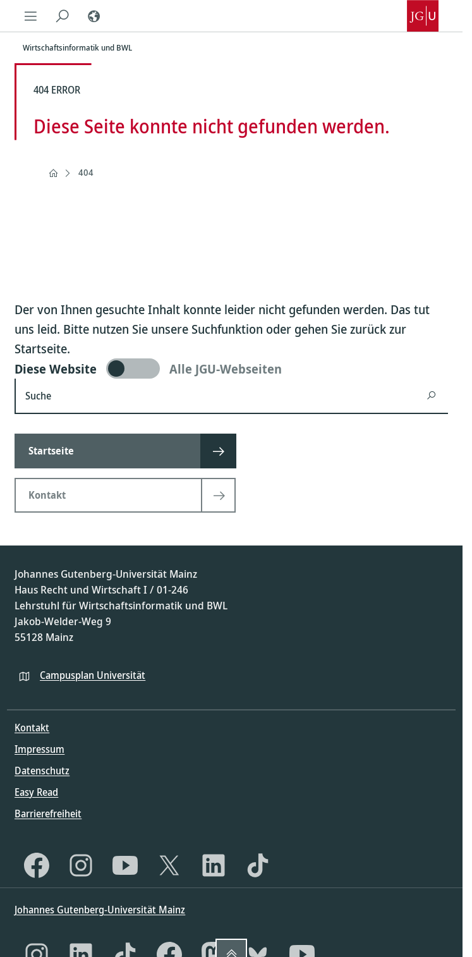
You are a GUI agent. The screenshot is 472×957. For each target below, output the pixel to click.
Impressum (39, 749)
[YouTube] (125, 865)
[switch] (231, 368)
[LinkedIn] (213, 865)
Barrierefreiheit (48, 813)
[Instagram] (81, 865)
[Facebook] (36, 865)
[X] (169, 865)
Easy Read (36, 792)
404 (86, 172)
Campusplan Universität (92, 675)
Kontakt (32, 728)
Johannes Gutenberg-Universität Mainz (100, 910)
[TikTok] (257, 865)
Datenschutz (42, 770)
